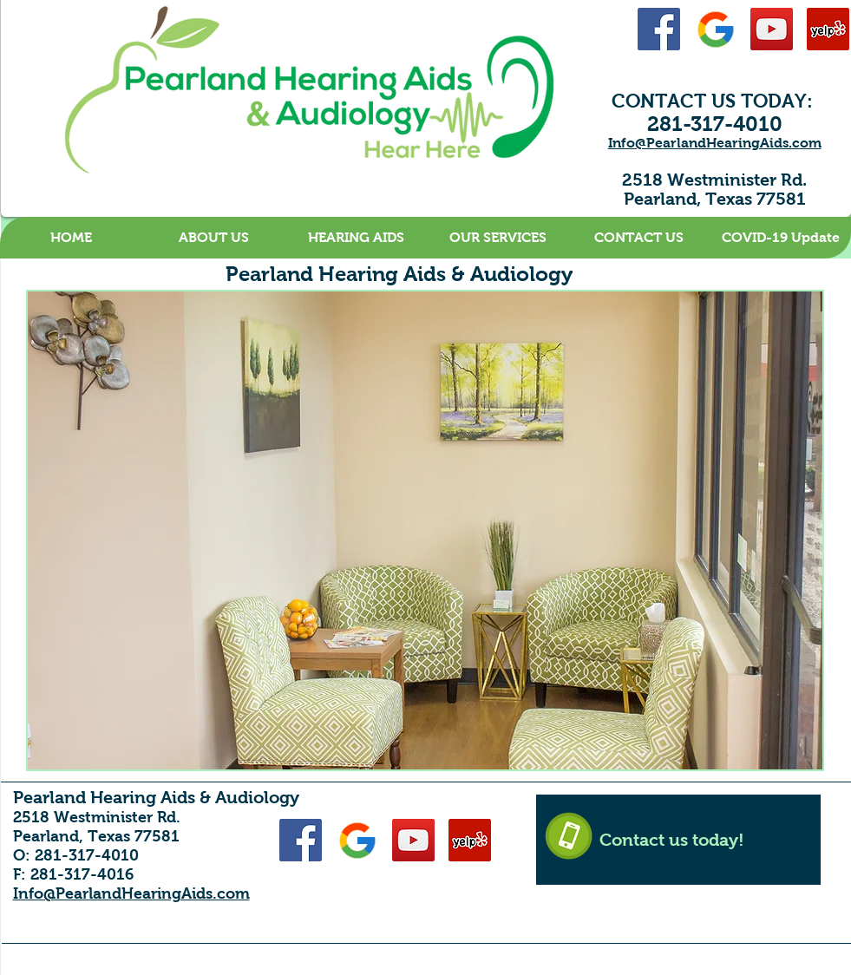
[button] (213, 237)
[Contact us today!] (678, 840)
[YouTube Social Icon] (771, 29)
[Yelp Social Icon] (828, 29)
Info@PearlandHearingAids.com (715, 142)
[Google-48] (715, 29)
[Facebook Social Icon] (659, 29)
